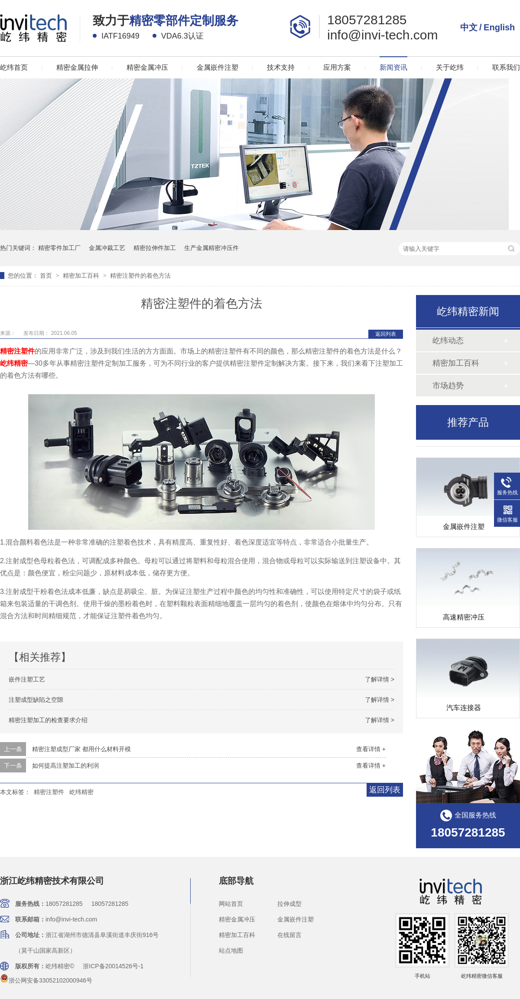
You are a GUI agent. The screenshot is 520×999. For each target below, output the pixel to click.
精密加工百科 (82, 275)
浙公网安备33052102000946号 (46, 980)
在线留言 (289, 934)
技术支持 (281, 67)
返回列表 (385, 334)
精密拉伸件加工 (154, 247)
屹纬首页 (14, 67)
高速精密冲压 (463, 629)
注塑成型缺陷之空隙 (36, 699)
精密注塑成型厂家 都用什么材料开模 (81, 749)
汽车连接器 (463, 719)
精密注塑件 (17, 351)
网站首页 (231, 903)
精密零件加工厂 (59, 247)
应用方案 (337, 67)
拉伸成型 (289, 903)
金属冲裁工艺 (107, 247)
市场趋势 (448, 385)
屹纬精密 (14, 363)
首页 (47, 275)
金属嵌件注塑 (217, 67)
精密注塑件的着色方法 (140, 275)
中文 (469, 27)
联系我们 (506, 67)
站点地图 (231, 950)
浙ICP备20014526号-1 (113, 966)
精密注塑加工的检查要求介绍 (48, 720)
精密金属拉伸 (77, 67)
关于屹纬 (450, 67)
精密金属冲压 (147, 67)
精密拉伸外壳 (463, 448)
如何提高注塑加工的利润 (65, 765)
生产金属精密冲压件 (211, 247)
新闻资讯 (393, 67)
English (499, 27)
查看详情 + (371, 749)
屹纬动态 (448, 340)
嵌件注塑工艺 (27, 679)
